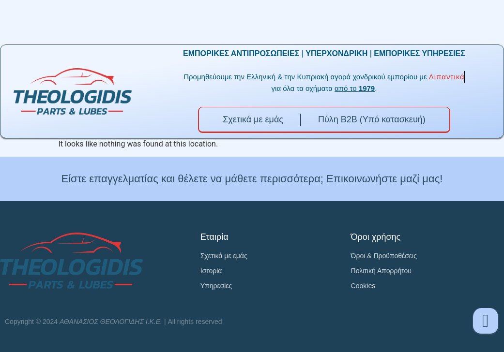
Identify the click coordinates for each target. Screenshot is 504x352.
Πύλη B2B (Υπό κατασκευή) (372, 119)
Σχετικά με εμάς (253, 119)
